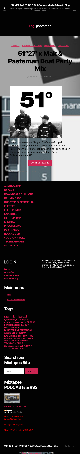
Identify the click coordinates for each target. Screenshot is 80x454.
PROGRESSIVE (12, 225)
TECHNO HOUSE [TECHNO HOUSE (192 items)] (13, 343)
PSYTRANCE (11, 229)
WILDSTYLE (11, 245)
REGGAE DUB (63, 45)
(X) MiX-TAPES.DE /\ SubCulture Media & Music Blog (39, 5)
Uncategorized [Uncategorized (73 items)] (11, 346)
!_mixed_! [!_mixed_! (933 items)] (20, 316)
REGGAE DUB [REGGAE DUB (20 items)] (9, 341)
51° (14, 171)
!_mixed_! (15, 45)
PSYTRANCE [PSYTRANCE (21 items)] (28, 339)
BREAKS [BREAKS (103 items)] (31, 322)
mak (26, 171)
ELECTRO (9, 206)
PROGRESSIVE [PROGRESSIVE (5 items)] (18, 338)
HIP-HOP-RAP (50, 45)
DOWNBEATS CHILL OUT (32, 45)
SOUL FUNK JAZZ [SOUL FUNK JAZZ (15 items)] (21, 341)
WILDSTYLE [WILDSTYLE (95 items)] (26, 346)
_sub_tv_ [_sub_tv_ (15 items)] (22, 349)
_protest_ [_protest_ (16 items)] (14, 349)
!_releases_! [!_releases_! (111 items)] (10, 319)
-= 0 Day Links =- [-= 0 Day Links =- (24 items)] (24, 320)
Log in (6, 269)
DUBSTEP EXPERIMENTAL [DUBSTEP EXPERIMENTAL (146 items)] (18, 330)
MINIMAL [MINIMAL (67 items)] (8, 338)
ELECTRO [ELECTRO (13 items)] (7, 333)
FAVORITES (10, 213)
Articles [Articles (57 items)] (8, 322)
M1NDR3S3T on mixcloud (15, 400)
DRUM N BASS (12, 198)
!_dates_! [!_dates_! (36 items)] (8, 317)
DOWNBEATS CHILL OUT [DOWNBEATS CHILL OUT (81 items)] (16, 325)
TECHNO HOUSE (14, 241)
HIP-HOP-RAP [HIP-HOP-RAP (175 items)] (26, 335)
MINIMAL (9, 221)
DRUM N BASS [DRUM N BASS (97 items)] (11, 327)
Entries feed (9, 272)
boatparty (20, 171)
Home (9, 295)
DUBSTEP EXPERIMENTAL (19, 202)
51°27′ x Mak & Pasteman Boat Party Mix (40, 61)
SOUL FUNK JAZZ (14, 237)
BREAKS (9, 190)
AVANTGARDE (12, 186)
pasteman (32, 171)
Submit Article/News (16, 300)
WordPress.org (11, 278)
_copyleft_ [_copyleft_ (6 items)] (7, 349)
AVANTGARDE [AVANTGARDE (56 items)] (19, 322)
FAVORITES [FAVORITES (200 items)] (10, 335)
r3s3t (35, 77)
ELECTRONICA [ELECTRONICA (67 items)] (19, 333)
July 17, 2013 (48, 77)
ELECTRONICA (12, 210)
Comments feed (11, 275)
